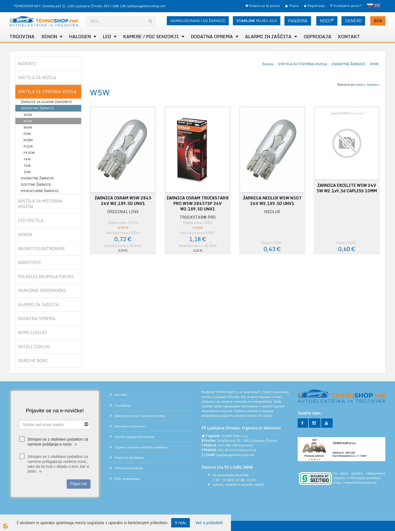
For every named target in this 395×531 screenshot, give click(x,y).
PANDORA (297, 21)
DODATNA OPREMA (212, 36)
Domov (268, 63)
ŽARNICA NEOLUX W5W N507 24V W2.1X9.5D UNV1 (272, 200)
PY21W (29, 152)
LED (107, 36)
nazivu (373, 84)
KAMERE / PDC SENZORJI (151, 36)
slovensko (370, 6)
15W (27, 171)
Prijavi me (78, 484)
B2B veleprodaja (127, 478)
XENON (49, 36)
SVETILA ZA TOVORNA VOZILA (302, 63)
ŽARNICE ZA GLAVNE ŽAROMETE (46, 101)
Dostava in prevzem (130, 426)
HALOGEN (80, 36)
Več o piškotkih (209, 523)
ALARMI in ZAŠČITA (268, 36)
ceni (360, 84)
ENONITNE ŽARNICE (37, 108)
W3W (28, 114)
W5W (28, 121)
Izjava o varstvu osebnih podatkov (141, 447)
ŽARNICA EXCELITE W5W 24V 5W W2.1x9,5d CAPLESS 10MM (347, 188)
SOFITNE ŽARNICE (36, 184)
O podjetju (123, 405)
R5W (27, 133)
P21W (28, 146)
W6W (28, 127)
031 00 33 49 (228, 449)
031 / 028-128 (114, 6)
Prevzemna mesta (129, 468)
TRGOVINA (22, 36)
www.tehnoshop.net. (218, 410)
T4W (27, 159)
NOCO (327, 20)
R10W (28, 140)
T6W (27, 165)
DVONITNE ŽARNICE (37, 178)
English (377, 6)
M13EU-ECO (256, 21)
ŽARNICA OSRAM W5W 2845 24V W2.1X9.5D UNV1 (123, 200)
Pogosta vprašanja (129, 457)
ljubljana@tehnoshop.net (146, 6)
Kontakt (349, 36)
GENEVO (353, 21)
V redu (180, 522)
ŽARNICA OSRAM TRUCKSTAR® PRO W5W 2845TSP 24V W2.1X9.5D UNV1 (198, 203)
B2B (378, 21)
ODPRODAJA (317, 36)
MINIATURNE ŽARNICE (40, 190)
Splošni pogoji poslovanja (134, 436)
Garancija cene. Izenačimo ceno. (140, 415)
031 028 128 (227, 445)
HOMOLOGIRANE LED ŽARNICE (197, 21)
